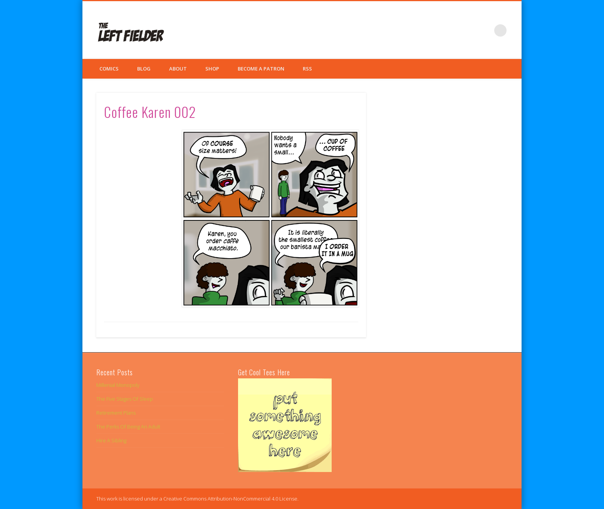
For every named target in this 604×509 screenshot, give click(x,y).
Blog (144, 68)
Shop (212, 68)
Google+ (484, 30)
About (178, 68)
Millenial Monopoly (117, 384)
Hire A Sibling (111, 440)
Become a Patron (261, 68)
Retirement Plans (116, 412)
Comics (109, 68)
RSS (307, 68)
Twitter (469, 30)
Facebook (453, 30)
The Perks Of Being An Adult (128, 426)
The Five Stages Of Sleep (124, 398)
